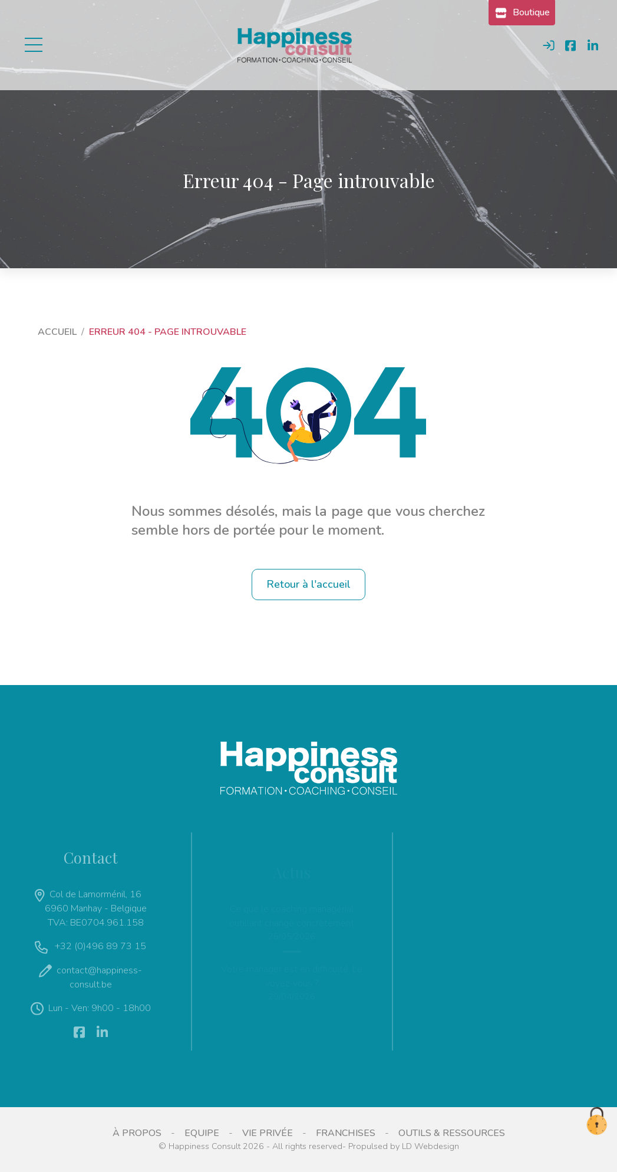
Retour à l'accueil (308, 584)
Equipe (201, 1133)
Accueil (57, 332)
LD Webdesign (430, 1146)
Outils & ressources (451, 1133)
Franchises (345, 1133)
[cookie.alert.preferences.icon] (596, 1122)
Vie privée (267, 1133)
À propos (137, 1133)
